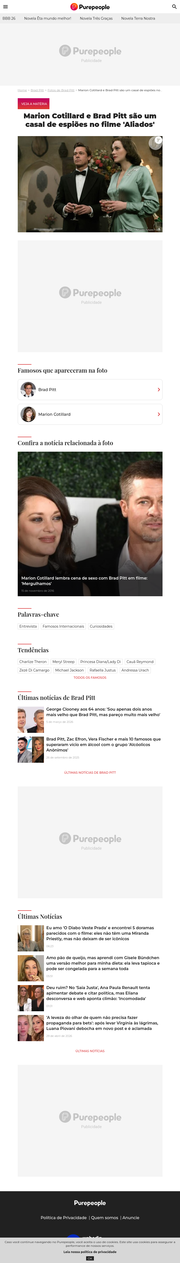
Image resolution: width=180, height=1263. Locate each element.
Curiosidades (101, 626)
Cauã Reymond (140, 662)
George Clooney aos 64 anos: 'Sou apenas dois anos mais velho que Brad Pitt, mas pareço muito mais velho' (103, 712)
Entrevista (28, 626)
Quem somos (104, 1217)
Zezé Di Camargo (34, 670)
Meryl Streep (63, 662)
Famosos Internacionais (63, 626)
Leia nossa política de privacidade (90, 1252)
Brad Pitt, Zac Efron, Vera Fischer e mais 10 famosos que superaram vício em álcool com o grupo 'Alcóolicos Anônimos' (103, 745)
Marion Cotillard (54, 414)
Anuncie (131, 1217)
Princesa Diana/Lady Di (100, 662)
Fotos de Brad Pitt (61, 90)
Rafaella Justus (103, 670)
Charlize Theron (33, 662)
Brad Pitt (37, 90)
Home (22, 90)
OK (90, 1258)
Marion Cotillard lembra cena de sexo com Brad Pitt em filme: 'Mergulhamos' (84, 581)
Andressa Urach (135, 670)
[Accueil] (90, 6)
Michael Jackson (69, 670)
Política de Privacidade (64, 1217)
